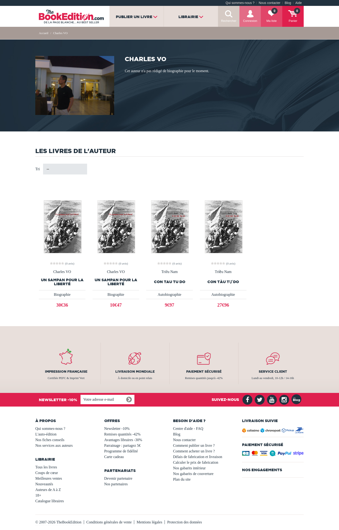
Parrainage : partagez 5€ (122, 445)
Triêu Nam (169, 272)
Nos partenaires (116, 484)
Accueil (43, 33)
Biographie (62, 295)
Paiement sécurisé (204, 371)
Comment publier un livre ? (194, 445)
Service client (273, 371)
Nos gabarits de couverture (193, 474)
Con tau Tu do (169, 282)
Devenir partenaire (118, 478)
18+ (38, 495)
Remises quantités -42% (122, 434)
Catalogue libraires (49, 501)
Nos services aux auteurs (54, 445)
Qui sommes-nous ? (240, 3)
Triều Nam (223, 272)
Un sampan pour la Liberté (62, 282)
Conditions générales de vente (109, 522)
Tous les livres (46, 467)
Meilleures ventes (48, 478)
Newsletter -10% (117, 429)
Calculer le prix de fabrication (195, 462)
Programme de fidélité (121, 451)
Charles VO (62, 272)
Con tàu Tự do (223, 282)
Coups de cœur (46, 473)
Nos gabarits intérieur (189, 468)
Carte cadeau (114, 457)
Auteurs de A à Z (48, 490)
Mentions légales (149, 522)
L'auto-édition (45, 434)
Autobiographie (169, 295)
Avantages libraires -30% (123, 440)
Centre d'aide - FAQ (188, 429)
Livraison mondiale (135, 371)
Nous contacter (269, 3)
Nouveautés (44, 484)
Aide (298, 3)
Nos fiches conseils (50, 440)
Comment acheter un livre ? (194, 451)
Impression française (66, 371)
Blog (288, 3)
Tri (37, 169)
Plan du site (182, 479)
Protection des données (184, 522)
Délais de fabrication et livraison (197, 457)
